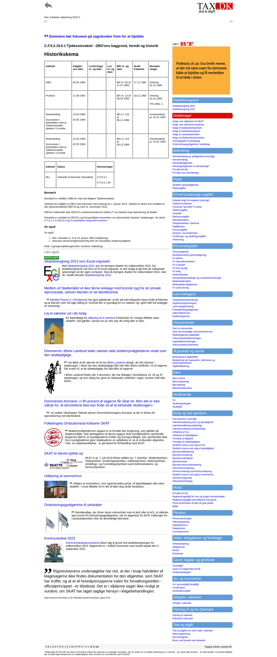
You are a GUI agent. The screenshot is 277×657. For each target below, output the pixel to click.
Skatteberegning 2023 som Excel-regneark (77, 261)
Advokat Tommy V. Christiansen (69, 299)
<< (45, 21)
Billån (175, 506)
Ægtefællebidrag (180, 366)
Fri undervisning (180, 287)
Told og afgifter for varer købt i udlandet (192, 630)
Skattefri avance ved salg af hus (188, 445)
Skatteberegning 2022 (98, 275)
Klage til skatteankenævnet (186, 131)
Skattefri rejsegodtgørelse (185, 185)
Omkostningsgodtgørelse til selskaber (73, 505)
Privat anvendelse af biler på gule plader (193, 503)
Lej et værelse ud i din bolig (65, 313)
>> (231, 21)
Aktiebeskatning (180, 543)
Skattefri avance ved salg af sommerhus (192, 474)
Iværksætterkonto (181, 313)
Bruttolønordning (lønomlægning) (189, 255)
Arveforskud (178, 587)
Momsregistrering (181, 634)
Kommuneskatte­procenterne (83, 542)
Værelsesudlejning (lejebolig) (187, 425)
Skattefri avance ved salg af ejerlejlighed (193, 448)
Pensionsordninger (182, 518)
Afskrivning (178, 239)
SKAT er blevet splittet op (63, 453)
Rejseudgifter (179, 188)
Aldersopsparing (180, 521)
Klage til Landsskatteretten (185, 134)
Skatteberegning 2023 (81, 265)
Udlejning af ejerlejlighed (185, 435)
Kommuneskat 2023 (59, 538)
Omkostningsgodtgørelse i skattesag (191, 144)
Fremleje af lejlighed (182, 438)
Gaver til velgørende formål (186, 569)
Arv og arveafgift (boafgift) (185, 584)
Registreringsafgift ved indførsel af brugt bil (194, 499)
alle (97, 646)
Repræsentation (180, 220)
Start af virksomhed (182, 328)
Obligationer (178, 547)
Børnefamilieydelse (182, 388)
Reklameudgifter (180, 216)
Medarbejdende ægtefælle (185, 335)
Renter (175, 550)
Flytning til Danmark (182, 618)
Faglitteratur (178, 226)
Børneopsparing (180, 381)
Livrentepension (180, 531)
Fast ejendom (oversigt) (184, 419)
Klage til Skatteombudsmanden (188, 137)
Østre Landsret (116, 362)
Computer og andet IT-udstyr (187, 207)
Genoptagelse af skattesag (186, 141)
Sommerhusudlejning (183, 468)
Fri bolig (176, 271)
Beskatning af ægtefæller (185, 357)
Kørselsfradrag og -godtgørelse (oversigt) (193, 156)
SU (174, 400)
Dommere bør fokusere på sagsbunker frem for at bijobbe (94, 36)
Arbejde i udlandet (181, 603)
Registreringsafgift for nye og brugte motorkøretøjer (198, 496)
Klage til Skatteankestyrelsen (187, 128)
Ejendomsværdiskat (182, 458)
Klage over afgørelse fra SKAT (188, 121)
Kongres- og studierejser (185, 233)
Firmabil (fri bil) (180, 169)
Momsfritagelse (180, 637)
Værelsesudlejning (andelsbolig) (188, 428)
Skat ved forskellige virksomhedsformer (192, 331)
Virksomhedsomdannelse (185, 344)
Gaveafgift (177, 565)
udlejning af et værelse (101, 317)
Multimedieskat (180, 274)
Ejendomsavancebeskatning (186, 464)
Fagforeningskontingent (184, 303)
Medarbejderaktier (181, 281)
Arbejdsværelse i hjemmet (185, 223)
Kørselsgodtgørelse (182, 163)
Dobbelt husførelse (182, 203)
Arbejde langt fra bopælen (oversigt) (190, 200)
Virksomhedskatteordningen (186, 338)
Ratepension (178, 528)
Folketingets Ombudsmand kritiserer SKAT (77, 423)
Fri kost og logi (179, 268)
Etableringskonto (180, 316)
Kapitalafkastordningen (184, 341)
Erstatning (177, 553)
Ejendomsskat (179, 461)
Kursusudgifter (179, 229)
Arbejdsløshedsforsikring (185, 300)
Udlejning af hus (180, 432)
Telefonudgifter (180, 210)
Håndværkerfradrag (182, 481)
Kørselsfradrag (180, 159)
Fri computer (178, 264)
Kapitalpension (180, 525)
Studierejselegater (181, 403)
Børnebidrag (178, 384)
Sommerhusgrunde (182, 478)
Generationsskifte (181, 591)
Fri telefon (177, 258)
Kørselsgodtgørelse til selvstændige (190, 166)
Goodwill (176, 213)
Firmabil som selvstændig (185, 172)
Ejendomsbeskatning (183, 451)
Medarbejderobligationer (184, 284)
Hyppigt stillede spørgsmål (218, 646)
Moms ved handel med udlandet (188, 640)
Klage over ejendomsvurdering (188, 124)
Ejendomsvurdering (182, 455)
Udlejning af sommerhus (63, 476)
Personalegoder (180, 251)
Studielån (177, 406)
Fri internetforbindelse (183, 261)
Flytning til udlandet (182, 615)
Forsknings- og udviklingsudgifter (189, 236)
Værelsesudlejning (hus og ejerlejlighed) (192, 422)
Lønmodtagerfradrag (182, 306)
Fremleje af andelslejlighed (186, 442)
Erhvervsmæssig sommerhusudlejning (191, 471)
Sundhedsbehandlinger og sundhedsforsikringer (196, 278)
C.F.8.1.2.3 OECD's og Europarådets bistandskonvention (75, 220)
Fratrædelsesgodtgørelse (185, 309)
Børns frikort (178, 378)
